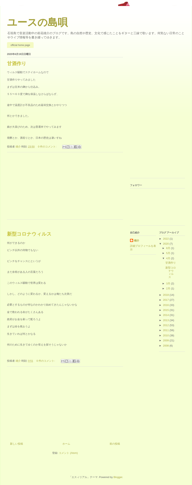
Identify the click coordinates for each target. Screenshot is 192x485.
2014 (166, 315)
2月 (168, 288)
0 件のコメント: (47, 146)
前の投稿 (115, 443)
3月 (168, 283)
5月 (168, 253)
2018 (166, 294)
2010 (166, 335)
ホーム (66, 443)
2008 (166, 345)
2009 (166, 340)
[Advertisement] (65, 188)
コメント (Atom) (68, 452)
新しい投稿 (16, 443)
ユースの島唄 (37, 22)
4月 (168, 258)
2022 (166, 238)
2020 (166, 243)
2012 (166, 325)
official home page (20, 45)
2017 (166, 299)
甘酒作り (16, 63)
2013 (166, 320)
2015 (166, 310)
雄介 (136, 240)
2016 (166, 305)
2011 (166, 330)
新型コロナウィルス (29, 234)
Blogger (117, 477)
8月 (168, 248)
